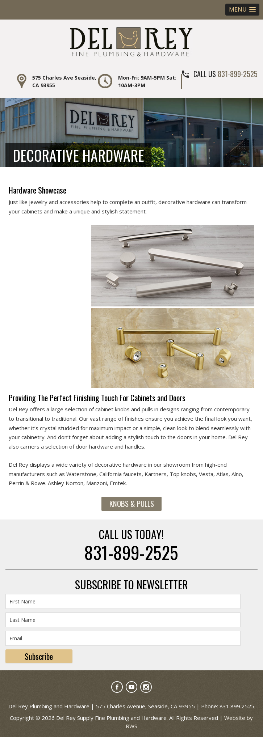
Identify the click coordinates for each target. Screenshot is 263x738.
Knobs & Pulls (131, 504)
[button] (242, 10)
